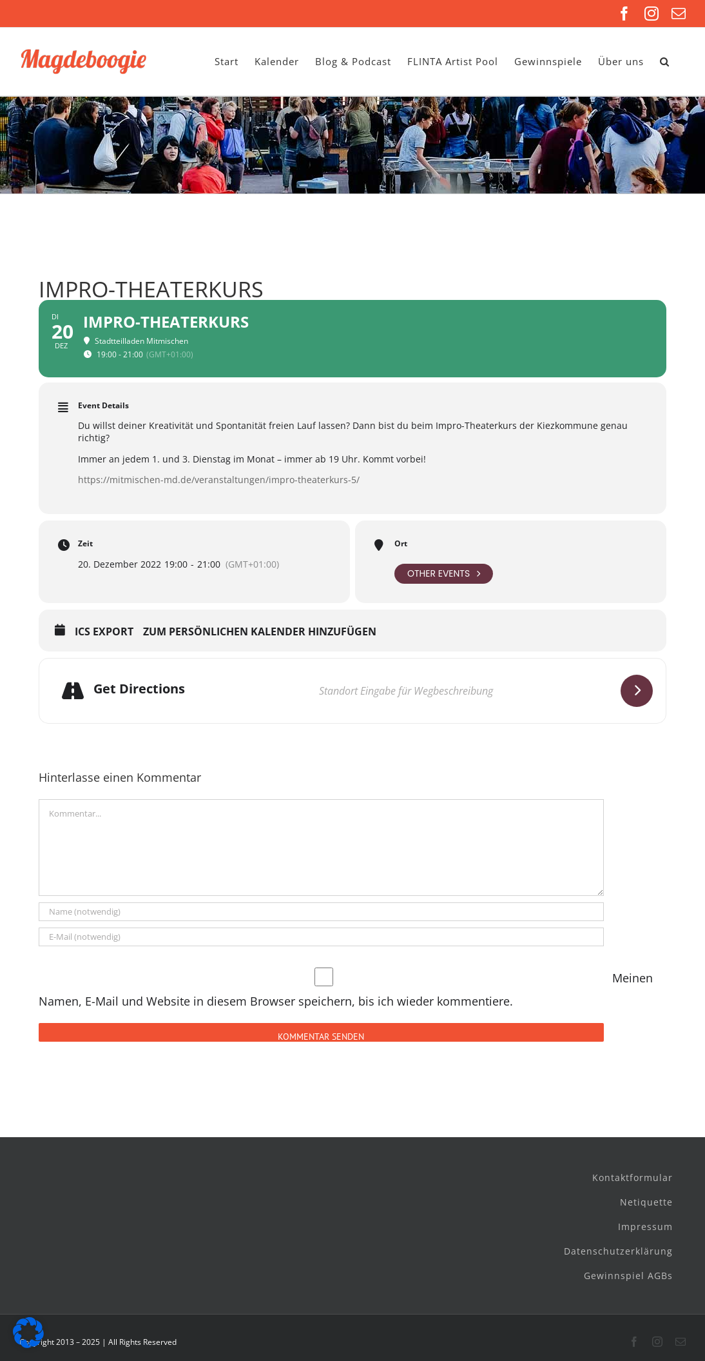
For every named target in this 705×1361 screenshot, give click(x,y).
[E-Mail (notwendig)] (321, 937)
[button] (665, 61)
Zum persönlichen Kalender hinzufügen (259, 632)
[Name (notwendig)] (321, 911)
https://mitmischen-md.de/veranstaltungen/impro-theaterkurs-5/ (219, 479)
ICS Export (104, 632)
